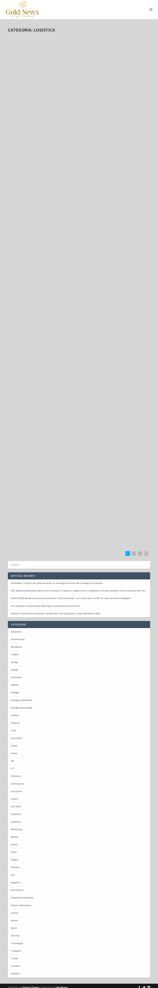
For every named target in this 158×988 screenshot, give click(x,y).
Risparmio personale (22, 894)
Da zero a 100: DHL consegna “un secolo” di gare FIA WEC (114, 505)
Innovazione (17, 780)
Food (13, 727)
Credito (15, 651)
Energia (47, 438)
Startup (15, 932)
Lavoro (38, 182)
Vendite (15, 970)
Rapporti (16, 879)
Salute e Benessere (21, 902)
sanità (14, 910)
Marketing (16, 826)
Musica (15, 834)
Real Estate (17, 887)
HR (12, 758)
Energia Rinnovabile (124, 511)
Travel (14, 955)
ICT (13, 765)
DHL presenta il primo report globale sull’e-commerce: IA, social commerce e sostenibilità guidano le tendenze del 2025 (42, 513)
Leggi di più (19, 108)
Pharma (15, 864)
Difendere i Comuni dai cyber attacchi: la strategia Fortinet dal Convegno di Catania (57, 580)
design (14, 659)
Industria (16, 773)
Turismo (15, 963)
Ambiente (39, 438)
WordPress (62, 984)
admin (16, 92)
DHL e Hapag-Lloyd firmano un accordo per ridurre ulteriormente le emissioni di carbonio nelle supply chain (42, 430)
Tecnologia (17, 940)
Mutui (14, 841)
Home (14, 750)
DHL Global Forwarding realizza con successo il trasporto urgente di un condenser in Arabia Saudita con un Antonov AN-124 (38, 82)
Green (54, 438)
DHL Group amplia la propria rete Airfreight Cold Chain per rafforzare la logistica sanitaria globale (113, 174)
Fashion (15, 712)
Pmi (13, 872)
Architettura (18, 636)
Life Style (16, 803)
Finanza (15, 720)
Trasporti (54, 182)
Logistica (37, 92)
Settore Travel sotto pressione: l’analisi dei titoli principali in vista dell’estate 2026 (55, 610)
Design (14, 666)
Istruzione (16, 788)
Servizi (14, 917)
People (14, 856)
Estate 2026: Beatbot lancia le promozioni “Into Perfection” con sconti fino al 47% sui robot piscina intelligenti (71, 595)
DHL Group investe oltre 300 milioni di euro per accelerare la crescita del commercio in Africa (115, 423)
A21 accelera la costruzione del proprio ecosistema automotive (45, 603)
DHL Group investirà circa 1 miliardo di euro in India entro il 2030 (39, 255)
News (14, 849)
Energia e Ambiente (123, 95)
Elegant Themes (31, 984)
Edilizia (15, 682)
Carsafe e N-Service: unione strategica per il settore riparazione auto (114, 341)
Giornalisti (16, 735)
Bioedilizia (16, 644)
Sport (14, 925)
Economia (16, 674)
